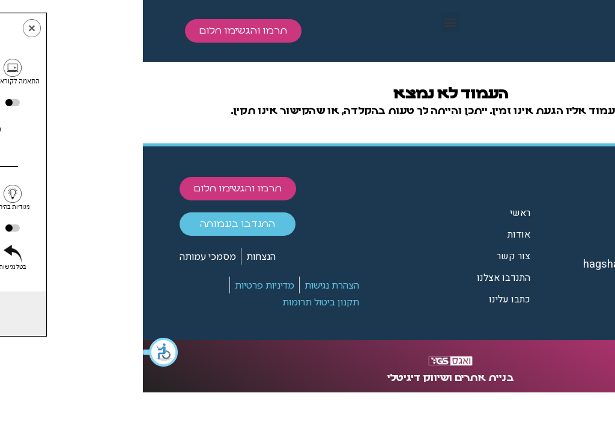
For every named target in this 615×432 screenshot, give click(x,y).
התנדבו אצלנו (360, 278)
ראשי (377, 213)
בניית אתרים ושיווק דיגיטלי (307, 378)
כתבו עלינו (366, 299)
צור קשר (370, 256)
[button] (18, 352)
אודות (376, 234)
